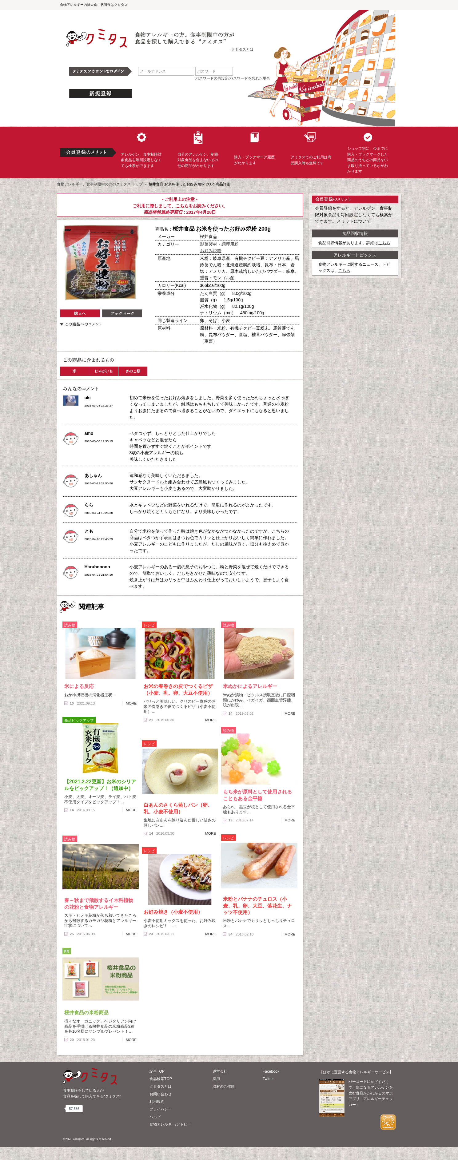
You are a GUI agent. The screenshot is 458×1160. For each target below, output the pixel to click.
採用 (216, 1079)
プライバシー (160, 1109)
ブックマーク (122, 313)
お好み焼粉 (210, 250)
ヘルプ (155, 1117)
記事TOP (157, 1071)
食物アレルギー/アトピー (170, 1124)
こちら (182, 205)
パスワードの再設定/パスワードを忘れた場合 (232, 78)
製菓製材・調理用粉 (219, 244)
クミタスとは (242, 49)
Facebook (271, 1071)
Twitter (268, 1079)
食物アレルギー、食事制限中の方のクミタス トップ (100, 184)
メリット (345, 221)
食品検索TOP (160, 1079)
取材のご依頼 (224, 1086)
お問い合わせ (160, 1094)
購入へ (80, 313)
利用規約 (156, 1101)
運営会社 (220, 1071)
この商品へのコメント (80, 324)
